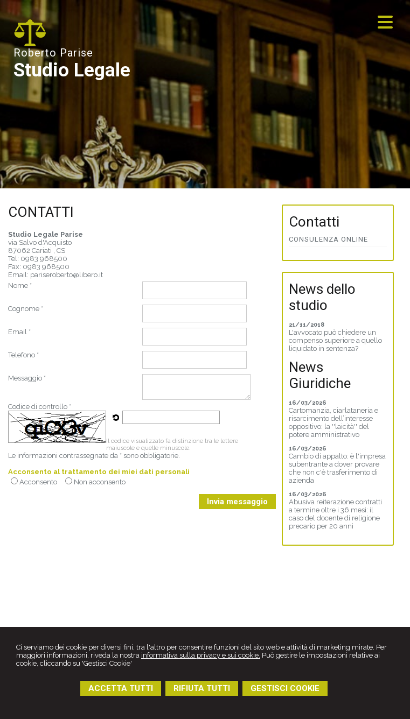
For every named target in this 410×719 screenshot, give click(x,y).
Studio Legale (71, 70)
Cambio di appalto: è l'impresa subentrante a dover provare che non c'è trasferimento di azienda (337, 468)
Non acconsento (100, 482)
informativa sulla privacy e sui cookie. (200, 655)
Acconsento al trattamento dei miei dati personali (99, 472)
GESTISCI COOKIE (285, 688)
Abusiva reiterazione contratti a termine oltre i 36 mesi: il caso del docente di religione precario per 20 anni (335, 514)
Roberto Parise (53, 52)
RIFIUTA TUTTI (201, 688)
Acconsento (38, 482)
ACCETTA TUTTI (120, 688)
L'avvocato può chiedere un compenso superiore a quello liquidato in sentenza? (335, 340)
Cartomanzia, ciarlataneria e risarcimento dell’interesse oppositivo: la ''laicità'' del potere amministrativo (333, 422)
